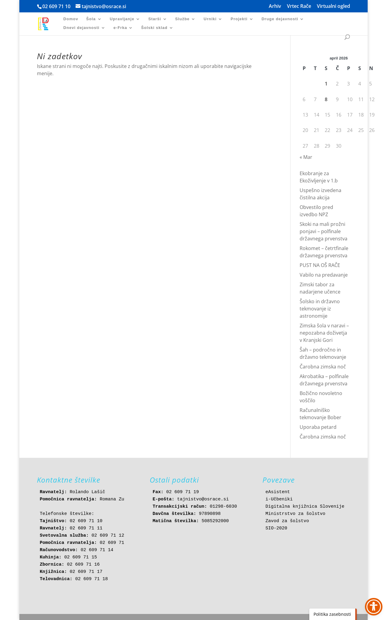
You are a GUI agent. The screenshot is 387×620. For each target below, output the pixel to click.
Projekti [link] (239, 19)
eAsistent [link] (277, 492)
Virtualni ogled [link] (333, 6)
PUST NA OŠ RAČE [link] (320, 265)
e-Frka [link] (120, 28)
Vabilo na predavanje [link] (324, 274)
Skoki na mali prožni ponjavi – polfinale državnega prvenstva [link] (323, 231)
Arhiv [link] (275, 6)
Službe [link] (182, 19)
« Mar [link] (306, 157)
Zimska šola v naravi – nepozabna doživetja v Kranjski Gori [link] (324, 332)
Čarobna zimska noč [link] (323, 366)
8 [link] (326, 99)
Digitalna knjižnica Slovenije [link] (304, 506)
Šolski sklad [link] (154, 28)
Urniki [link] (210, 19)
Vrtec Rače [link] (299, 6)
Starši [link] (154, 19)
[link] (47, 23)
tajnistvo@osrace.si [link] (203, 499)
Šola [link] (91, 19)
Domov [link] (70, 19)
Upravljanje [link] (122, 19)
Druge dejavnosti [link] (280, 19)
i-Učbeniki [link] (279, 499)
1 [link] (326, 83)
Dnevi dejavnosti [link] (81, 28)
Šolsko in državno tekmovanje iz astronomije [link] (320, 308)
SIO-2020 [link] (276, 528)
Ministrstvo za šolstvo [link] (295, 513)
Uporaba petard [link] (318, 427)
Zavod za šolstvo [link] (287, 521)
